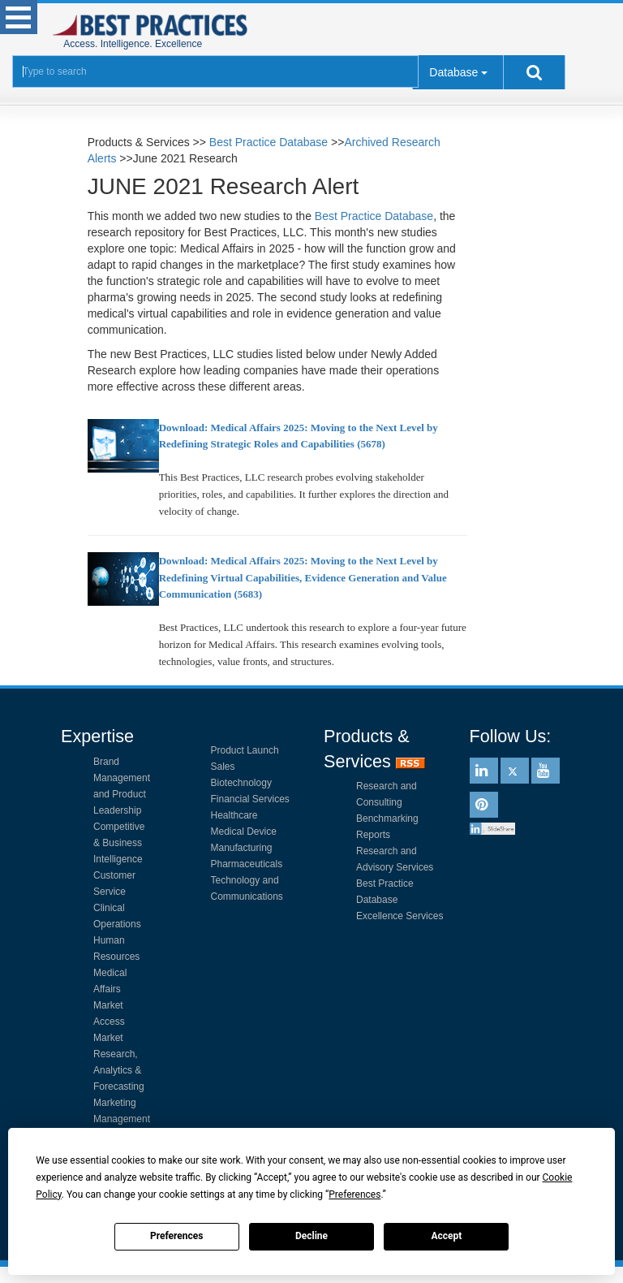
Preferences (177, 1236)
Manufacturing (242, 847)
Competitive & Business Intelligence (118, 843)
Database (453, 72)
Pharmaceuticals (247, 864)
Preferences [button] (354, 1194)
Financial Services (250, 799)
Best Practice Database (268, 142)
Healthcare (234, 815)
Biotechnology (241, 782)
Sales (223, 766)
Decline (311, 1236)
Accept (446, 1236)
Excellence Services (399, 916)
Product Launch (245, 750)
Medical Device (244, 831)
